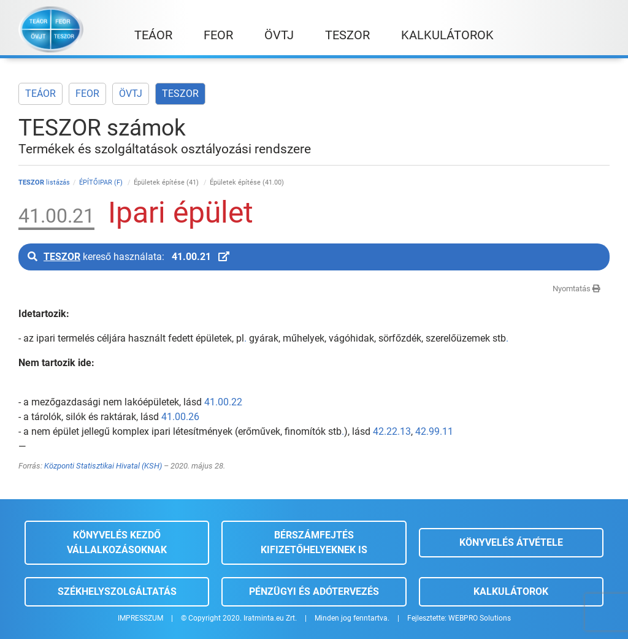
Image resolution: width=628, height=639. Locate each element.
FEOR (87, 93)
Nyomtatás (576, 288)
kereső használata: (128, 256)
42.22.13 (392, 431)
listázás (44, 182)
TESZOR (180, 93)
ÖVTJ (130, 93)
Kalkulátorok (510, 591)
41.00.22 (223, 402)
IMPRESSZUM (140, 618)
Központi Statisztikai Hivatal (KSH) (103, 465)
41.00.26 (180, 417)
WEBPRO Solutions (479, 618)
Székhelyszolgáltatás (117, 591)
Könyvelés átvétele (511, 542)
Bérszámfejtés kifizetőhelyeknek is (314, 542)
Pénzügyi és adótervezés (314, 591)
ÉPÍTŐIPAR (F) (101, 182)
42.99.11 (434, 431)
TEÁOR (40, 93)
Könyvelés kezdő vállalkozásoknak (117, 542)
